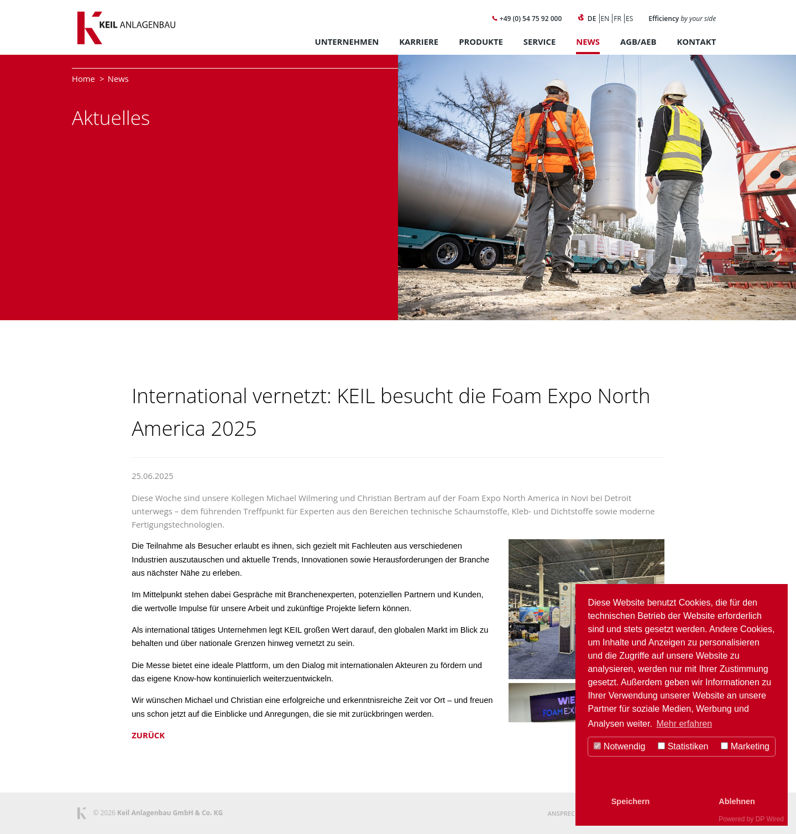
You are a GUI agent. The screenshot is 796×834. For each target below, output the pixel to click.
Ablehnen (737, 801)
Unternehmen (347, 41)
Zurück (148, 735)
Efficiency (682, 18)
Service (539, 41)
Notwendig (619, 746)
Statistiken (683, 746)
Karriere (418, 41)
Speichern (630, 801)
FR (617, 18)
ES (629, 18)
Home (83, 78)
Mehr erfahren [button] (685, 723)
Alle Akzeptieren (681, 779)
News (588, 41)
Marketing (745, 746)
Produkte (481, 41)
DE (592, 18)
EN (605, 18)
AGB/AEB (638, 41)
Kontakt (696, 41)
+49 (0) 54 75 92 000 (526, 18)
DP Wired (770, 819)
